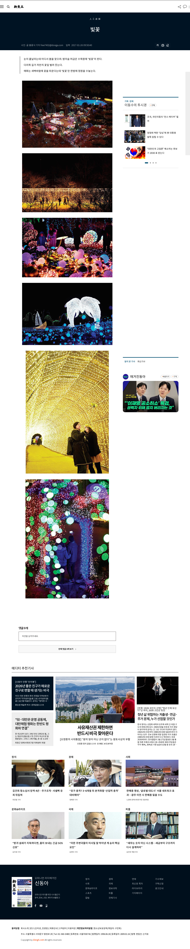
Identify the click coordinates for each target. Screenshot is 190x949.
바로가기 (166, 376)
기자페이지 (137, 893)
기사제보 (159, 879)
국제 (111, 883)
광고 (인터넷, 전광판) (39, 928)
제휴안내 (54, 928)
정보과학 (113, 888)
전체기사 (113, 898)
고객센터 (63, 928)
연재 (134, 879)
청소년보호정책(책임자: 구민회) (107, 928)
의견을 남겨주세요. (30, 636)
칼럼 (87, 898)
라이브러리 (137, 888)
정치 (87, 879)
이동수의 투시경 (136, 105)
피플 (111, 893)
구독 (153, 105)
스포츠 (88, 893)
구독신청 (159, 883)
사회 (87, 883)
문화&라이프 (91, 888)
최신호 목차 (137, 883)
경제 (111, 879)
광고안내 (159, 888)
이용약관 (72, 928)
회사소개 (25, 928)
